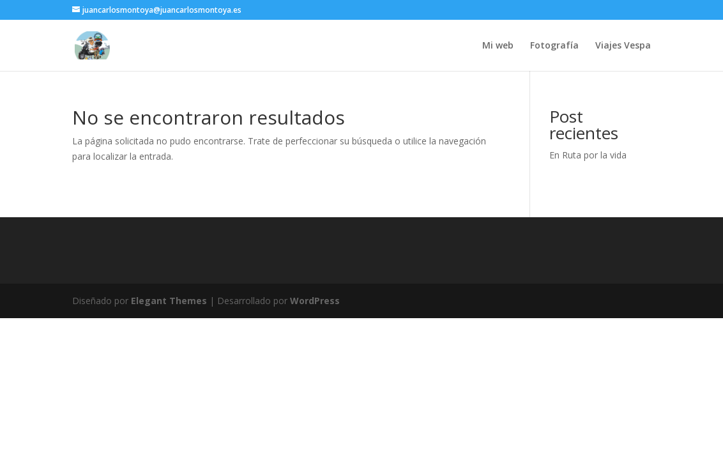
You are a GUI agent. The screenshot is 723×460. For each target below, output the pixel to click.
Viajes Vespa (623, 46)
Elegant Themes (169, 301)
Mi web (498, 46)
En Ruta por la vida (588, 155)
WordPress (315, 301)
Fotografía (554, 46)
